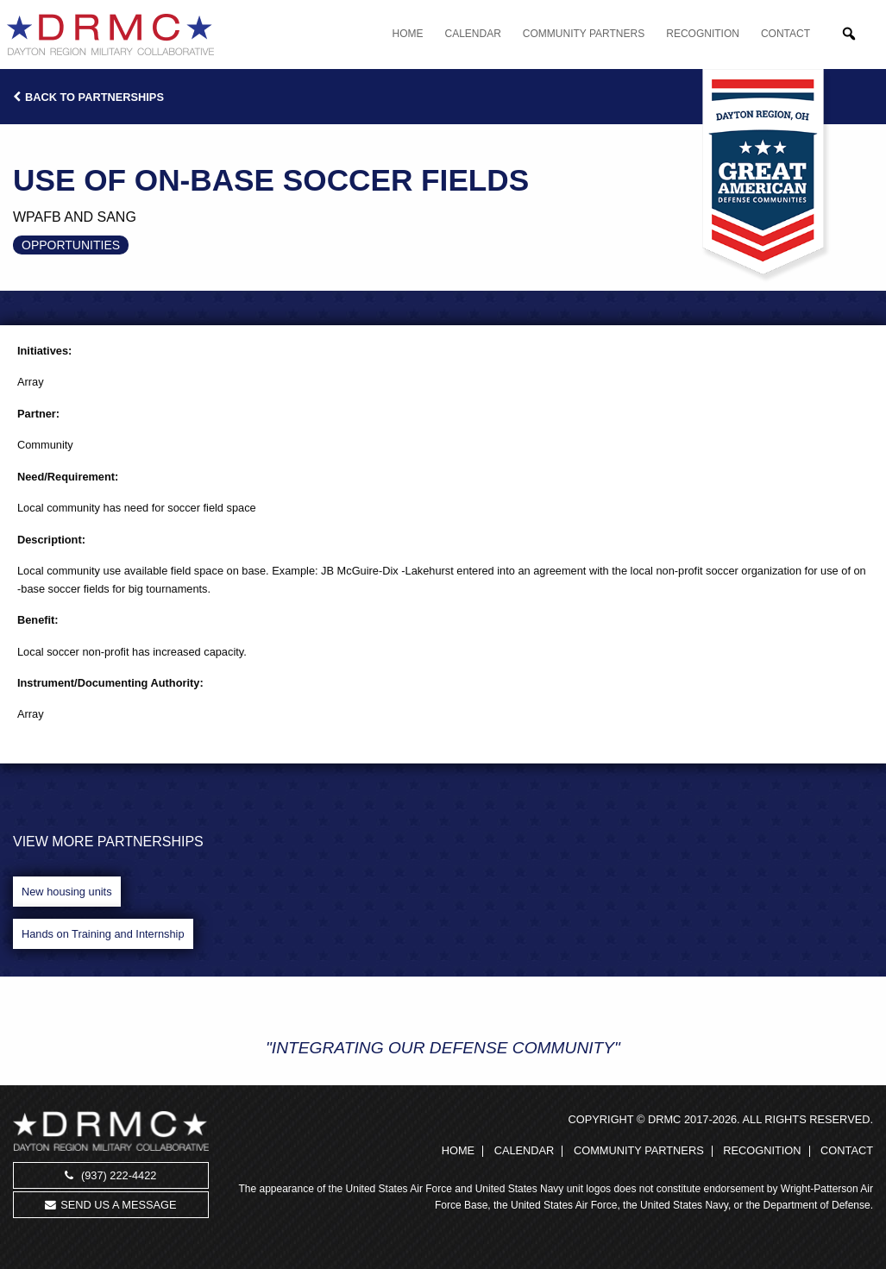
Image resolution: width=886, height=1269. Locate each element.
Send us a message (110, 1204)
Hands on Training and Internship (103, 933)
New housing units (67, 891)
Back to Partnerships (88, 97)
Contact (785, 34)
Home (408, 34)
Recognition (702, 34)
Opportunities (71, 245)
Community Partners (583, 34)
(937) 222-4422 (110, 1175)
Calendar (473, 34)
